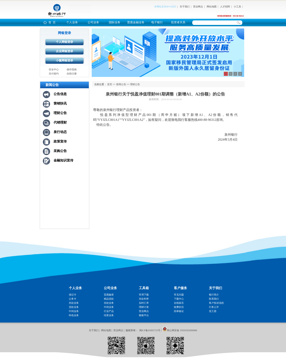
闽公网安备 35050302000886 (182, 330)
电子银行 (157, 22)
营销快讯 (60, 103)
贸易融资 (109, 294)
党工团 (212, 311)
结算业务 (109, 315)
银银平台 (144, 315)
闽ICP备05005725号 (150, 330)
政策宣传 (60, 141)
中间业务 (74, 311)
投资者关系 (178, 22)
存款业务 (74, 302)
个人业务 (72, 22)
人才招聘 (225, 6)
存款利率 (144, 298)
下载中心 (179, 298)
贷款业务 (74, 307)
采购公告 (60, 151)
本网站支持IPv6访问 (165, 6)
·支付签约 (53, 73)
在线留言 (179, 302)
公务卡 (72, 298)
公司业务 (93, 22)
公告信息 (60, 94)
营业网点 (198, 6)
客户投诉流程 (216, 302)
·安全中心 (53, 69)
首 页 (52, 22)
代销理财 (60, 122)
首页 (109, 84)
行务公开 (214, 307)
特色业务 (74, 315)
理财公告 (60, 113)
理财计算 (144, 307)
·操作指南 (71, 69)
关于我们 (185, 6)
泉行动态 (60, 132)
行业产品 (109, 311)
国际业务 (114, 22)
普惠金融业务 (135, 22)
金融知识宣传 (63, 160)
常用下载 (144, 294)
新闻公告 (121, 84)
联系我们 (214, 298)
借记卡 (72, 294)
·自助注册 (71, 73)
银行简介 (214, 294)
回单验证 (179, 311)
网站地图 (212, 6)
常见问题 (179, 294)
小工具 (237, 6)
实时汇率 (144, 302)
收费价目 (179, 307)
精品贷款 (109, 298)
